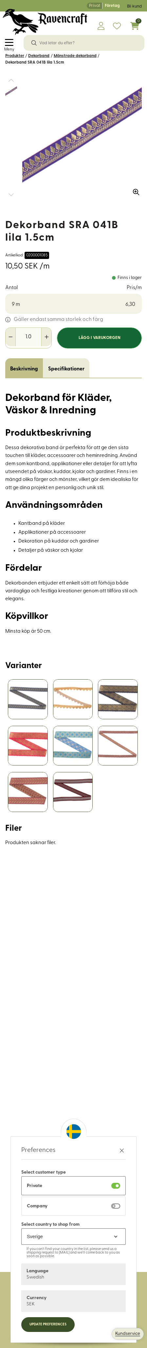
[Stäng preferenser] (122, 1150)
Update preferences (47, 1324)
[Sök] (34, 43)
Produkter (14, 56)
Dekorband (38, 56)
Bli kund (134, 6)
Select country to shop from (50, 1224)
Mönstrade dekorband (75, 56)
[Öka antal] (46, 337)
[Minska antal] (11, 337)
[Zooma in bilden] (134, 190)
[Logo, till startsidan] (45, 22)
